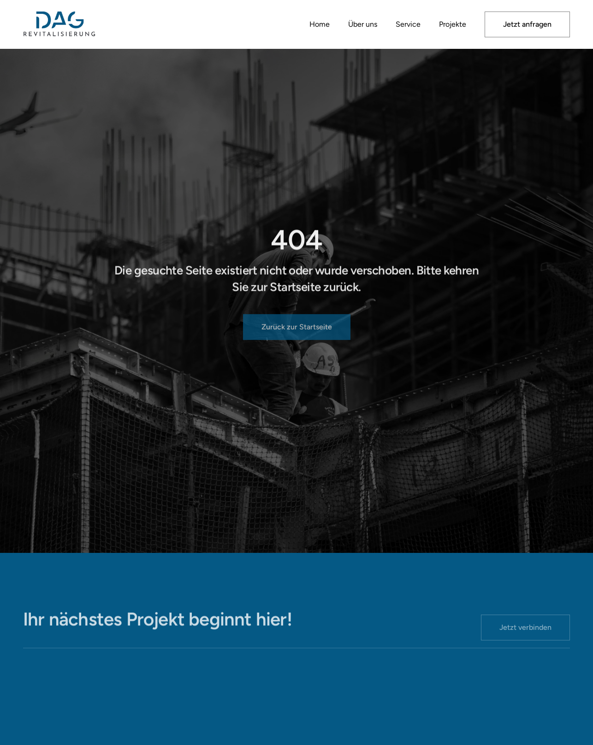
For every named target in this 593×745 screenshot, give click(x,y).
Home (319, 24)
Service (408, 24)
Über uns (362, 24)
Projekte (452, 24)
